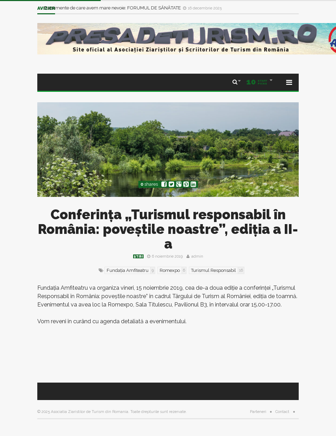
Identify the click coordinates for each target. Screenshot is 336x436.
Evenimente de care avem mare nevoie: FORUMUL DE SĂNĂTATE (113, 7)
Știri (138, 256)
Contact (282, 411)
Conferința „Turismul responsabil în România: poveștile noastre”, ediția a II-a (168, 229)
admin (197, 256)
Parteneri (258, 411)
